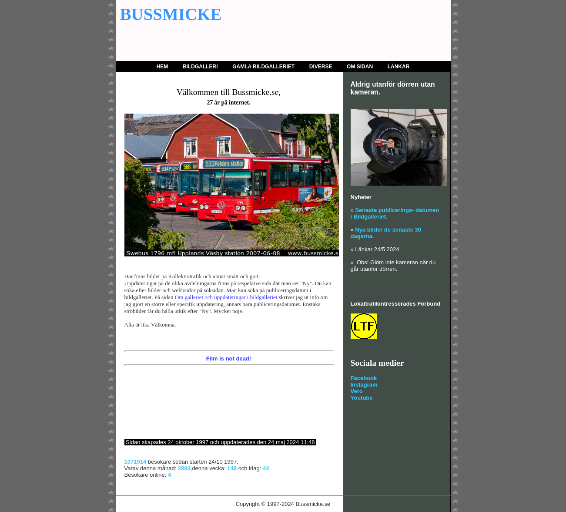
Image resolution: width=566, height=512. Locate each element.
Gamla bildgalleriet (263, 67)
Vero (357, 391)
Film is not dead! (228, 358)
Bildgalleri (200, 67)
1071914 (135, 461)
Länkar (399, 67)
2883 (184, 468)
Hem (162, 67)
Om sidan (360, 67)
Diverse (320, 67)
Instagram (364, 384)
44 (266, 468)
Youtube (362, 397)
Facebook (364, 378)
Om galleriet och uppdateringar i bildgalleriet (226, 297)
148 (232, 468)
